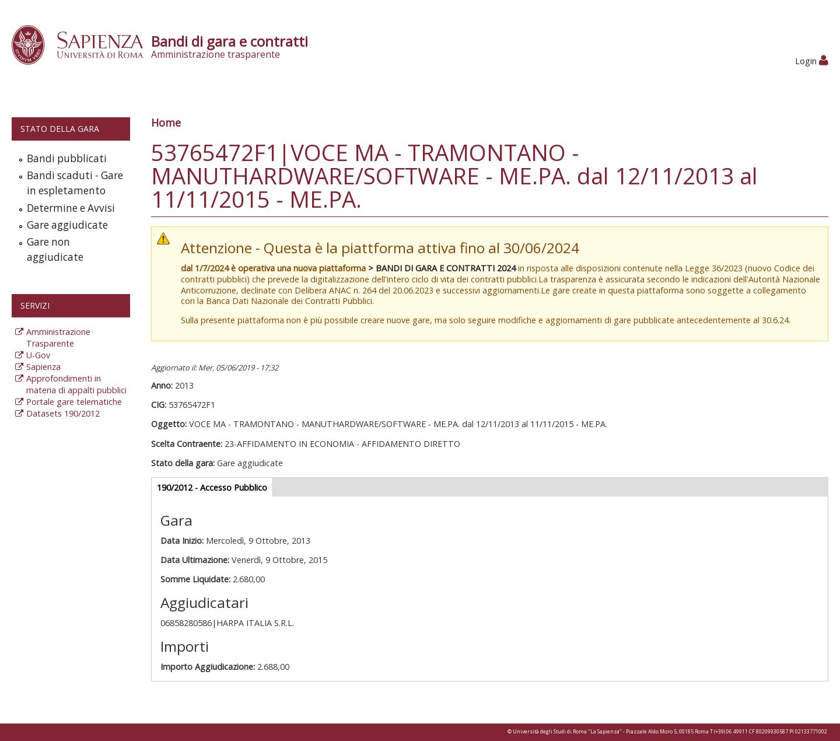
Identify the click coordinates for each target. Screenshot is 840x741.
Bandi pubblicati (67, 158)
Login (811, 61)
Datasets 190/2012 (63, 413)
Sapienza (43, 366)
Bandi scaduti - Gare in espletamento (75, 183)
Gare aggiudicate (67, 225)
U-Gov (38, 355)
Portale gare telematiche (74, 401)
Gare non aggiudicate (55, 249)
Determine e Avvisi (71, 208)
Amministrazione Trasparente (58, 337)
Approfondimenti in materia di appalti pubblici (76, 384)
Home (166, 123)
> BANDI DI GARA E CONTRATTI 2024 (442, 268)
